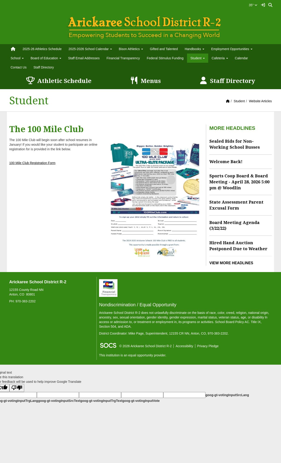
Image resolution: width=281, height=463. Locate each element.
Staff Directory (43, 67)
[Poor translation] (16, 388)
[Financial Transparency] (108, 288)
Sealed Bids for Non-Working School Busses (234, 144)
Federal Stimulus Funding (165, 58)
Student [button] (197, 58)
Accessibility (184, 346)
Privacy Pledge (208, 346)
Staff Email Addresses (84, 58)
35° (253, 5)
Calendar (241, 58)
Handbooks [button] (194, 49)
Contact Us (18, 67)
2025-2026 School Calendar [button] (90, 49)
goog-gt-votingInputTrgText (101, 401)
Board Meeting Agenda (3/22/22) (234, 225)
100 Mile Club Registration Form (32, 163)
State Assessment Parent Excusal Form (236, 205)
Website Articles (260, 101)
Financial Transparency (123, 58)
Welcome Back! (226, 161)
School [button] (17, 58)
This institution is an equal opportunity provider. (132, 355)
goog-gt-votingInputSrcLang (227, 395)
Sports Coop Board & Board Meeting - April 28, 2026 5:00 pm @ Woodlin (239, 181)
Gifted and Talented (164, 49)
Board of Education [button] (46, 58)
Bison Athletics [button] (131, 49)
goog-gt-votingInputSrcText (59, 401)
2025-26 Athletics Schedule (42, 49)
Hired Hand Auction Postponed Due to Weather (238, 245)
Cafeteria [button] (220, 58)
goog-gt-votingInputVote (141, 401)
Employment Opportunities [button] (231, 49)
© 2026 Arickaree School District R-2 (145, 346)
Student (239, 101)
